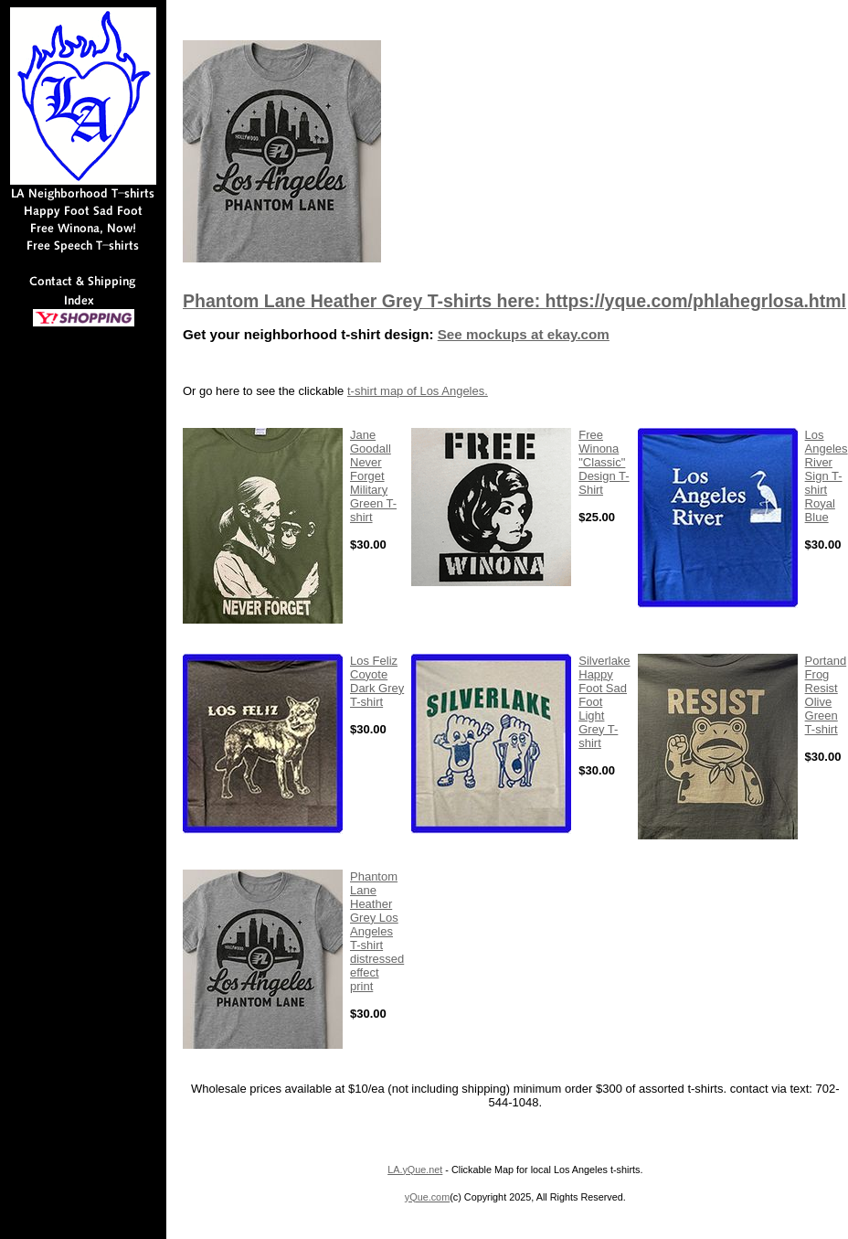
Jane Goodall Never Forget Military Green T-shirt (373, 476)
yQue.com (427, 1196)
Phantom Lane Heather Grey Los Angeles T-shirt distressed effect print (377, 931)
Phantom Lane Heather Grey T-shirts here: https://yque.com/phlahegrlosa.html (514, 301)
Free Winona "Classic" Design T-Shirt (603, 462)
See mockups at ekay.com (524, 334)
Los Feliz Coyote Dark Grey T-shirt (377, 681)
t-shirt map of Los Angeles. (417, 391)
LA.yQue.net (414, 1169)
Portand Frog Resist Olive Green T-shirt (826, 695)
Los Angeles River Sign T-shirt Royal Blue (826, 476)
